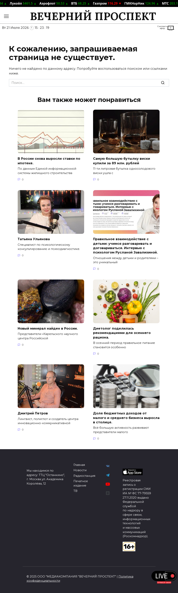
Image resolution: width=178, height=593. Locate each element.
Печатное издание (80, 483)
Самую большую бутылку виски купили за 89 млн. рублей (121, 161)
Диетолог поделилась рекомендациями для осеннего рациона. (122, 333)
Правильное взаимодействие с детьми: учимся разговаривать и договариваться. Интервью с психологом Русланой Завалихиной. (125, 245)
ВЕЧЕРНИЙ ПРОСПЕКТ (93, 16)
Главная (79, 465)
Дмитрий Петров (33, 413)
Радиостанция (84, 476)
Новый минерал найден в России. (48, 328)
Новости (80, 470)
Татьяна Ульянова (34, 239)
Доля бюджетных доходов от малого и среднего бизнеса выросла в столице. (126, 417)
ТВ (75, 491)
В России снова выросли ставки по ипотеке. (49, 161)
